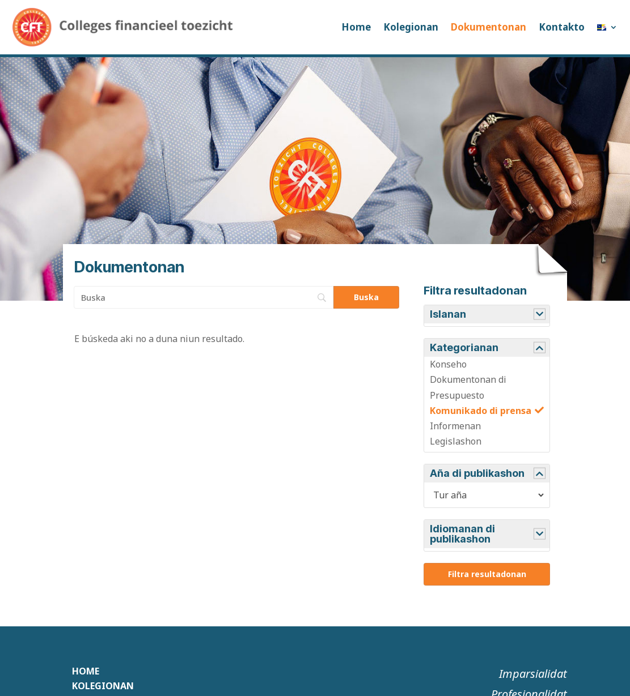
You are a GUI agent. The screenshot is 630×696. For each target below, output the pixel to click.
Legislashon (455, 441)
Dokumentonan (488, 26)
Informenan (455, 426)
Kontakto (562, 26)
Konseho (448, 364)
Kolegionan (410, 26)
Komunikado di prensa (480, 410)
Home (356, 26)
